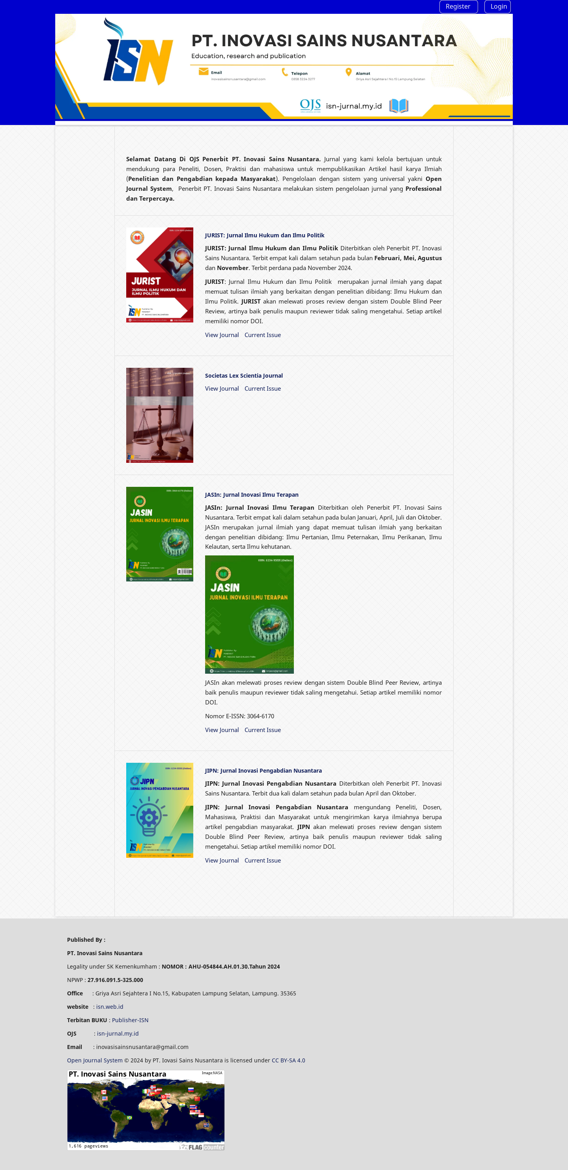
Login (499, 6)
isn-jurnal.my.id (118, 1033)
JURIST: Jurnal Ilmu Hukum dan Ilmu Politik (265, 235)
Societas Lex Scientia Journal (244, 375)
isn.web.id (109, 1006)
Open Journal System (95, 1060)
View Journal (222, 335)
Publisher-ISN (130, 1020)
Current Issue (263, 335)
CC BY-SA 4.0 (289, 1060)
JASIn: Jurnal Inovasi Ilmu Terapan (252, 494)
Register (458, 6)
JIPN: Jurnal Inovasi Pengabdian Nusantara (263, 770)
